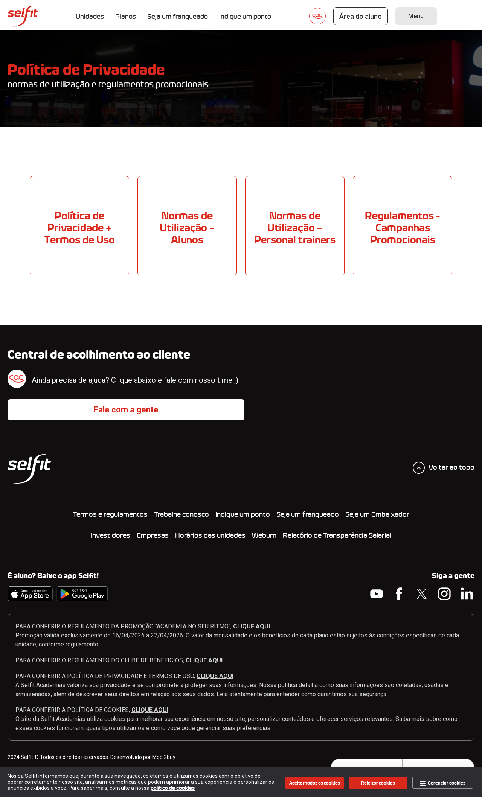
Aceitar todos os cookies (314, 783)
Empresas (153, 535)
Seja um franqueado (307, 514)
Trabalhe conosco (181, 514)
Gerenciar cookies (442, 783)
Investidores (110, 535)
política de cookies (173, 788)
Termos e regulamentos (110, 514)
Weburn (264, 535)
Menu (416, 16)
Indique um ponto (242, 514)
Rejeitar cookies (378, 783)
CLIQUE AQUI (251, 626)
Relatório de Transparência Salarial (337, 535)
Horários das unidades (210, 535)
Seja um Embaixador (377, 514)
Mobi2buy (163, 757)
